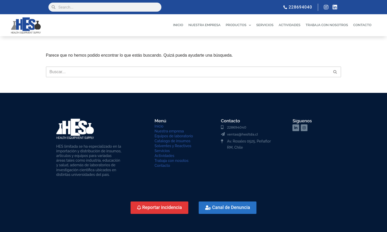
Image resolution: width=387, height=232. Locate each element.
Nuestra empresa (169, 131)
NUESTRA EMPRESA (204, 25)
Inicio (159, 126)
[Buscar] (187, 71)
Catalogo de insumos (173, 141)
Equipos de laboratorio (174, 136)
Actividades (164, 156)
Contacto (162, 165)
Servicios (162, 151)
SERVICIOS (265, 25)
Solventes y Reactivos (173, 146)
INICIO (178, 25)
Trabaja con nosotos (172, 161)
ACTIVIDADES (289, 25)
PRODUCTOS (238, 25)
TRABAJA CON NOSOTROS (327, 25)
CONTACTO (362, 25)
